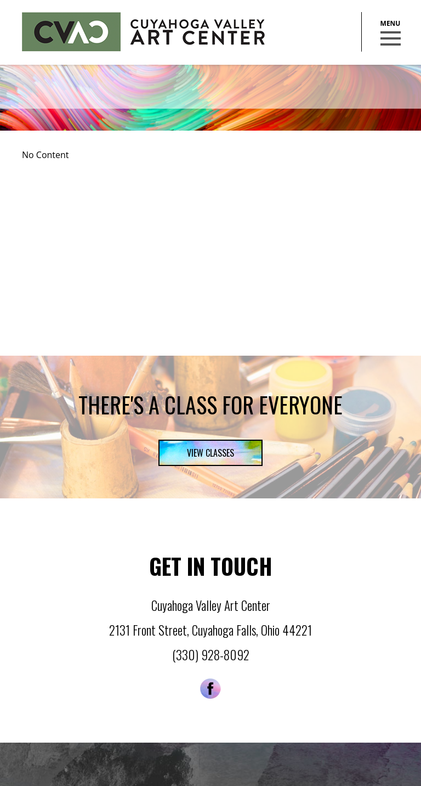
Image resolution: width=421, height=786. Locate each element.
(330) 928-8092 (210, 654)
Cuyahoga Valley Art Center (143, 32)
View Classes (210, 452)
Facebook (210, 688)
